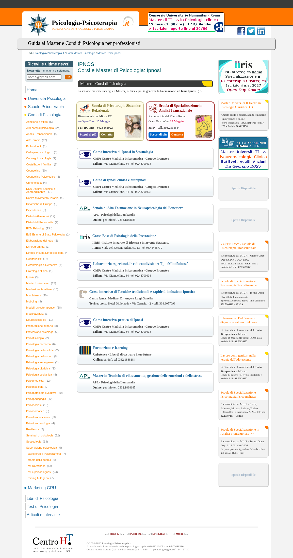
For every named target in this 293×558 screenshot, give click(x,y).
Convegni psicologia (41, 158)
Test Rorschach (39, 465)
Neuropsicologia (39, 319)
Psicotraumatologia (40, 423)
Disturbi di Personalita (42, 222)
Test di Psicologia (42, 506)
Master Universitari (41, 283)
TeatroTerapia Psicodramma (46, 453)
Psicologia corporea (41, 344)
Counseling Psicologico (43, 176)
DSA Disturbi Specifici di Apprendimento (41, 190)
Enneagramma (38, 246)
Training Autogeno (40, 478)
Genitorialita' (37, 258)
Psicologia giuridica (41, 368)
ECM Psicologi (39, 228)
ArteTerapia (36, 140)
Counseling (36, 170)
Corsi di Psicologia (43, 115)
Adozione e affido (39, 121)
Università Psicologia (45, 98)
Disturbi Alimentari (40, 216)
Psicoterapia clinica (41, 417)
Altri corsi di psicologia (43, 127)
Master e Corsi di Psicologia (103, 83)
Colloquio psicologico (41, 152)
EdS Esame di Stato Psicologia (48, 234)
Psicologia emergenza (42, 362)
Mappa (179, 534)
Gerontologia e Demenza (44, 264)
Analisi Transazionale (41, 134)
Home (32, 90)
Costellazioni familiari (41, 164)
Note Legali (158, 534)
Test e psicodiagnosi (42, 472)
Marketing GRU (40, 488)
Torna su (114, 534)
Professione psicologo (42, 331)
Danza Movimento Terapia (44, 197)
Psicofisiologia (37, 338)
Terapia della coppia (41, 459)
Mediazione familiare (42, 289)
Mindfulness (36, 295)
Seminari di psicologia (43, 435)
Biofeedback (36, 146)
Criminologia (36, 182)
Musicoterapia (37, 313)
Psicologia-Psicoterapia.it (49, 53)
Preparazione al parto (42, 325)
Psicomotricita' (38, 380)
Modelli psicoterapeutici (44, 307)
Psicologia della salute (42, 350)
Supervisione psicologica (44, 447)
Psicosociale (37, 405)
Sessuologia (37, 441)
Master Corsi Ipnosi (109, 53)
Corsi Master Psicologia (80, 53)
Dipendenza (36, 210)
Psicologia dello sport (41, 356)
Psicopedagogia (39, 398)
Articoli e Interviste (43, 515)
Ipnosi (32, 277)
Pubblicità (135, 534)
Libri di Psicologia (42, 498)
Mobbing (34, 301)
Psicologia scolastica (41, 374)
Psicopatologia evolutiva (44, 392)
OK (68, 77)
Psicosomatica (37, 411)
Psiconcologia (37, 386)
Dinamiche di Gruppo (41, 204)
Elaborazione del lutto (42, 240)
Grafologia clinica (39, 271)
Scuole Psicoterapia (44, 107)
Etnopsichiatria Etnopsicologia (47, 252)
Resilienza (35, 429)
